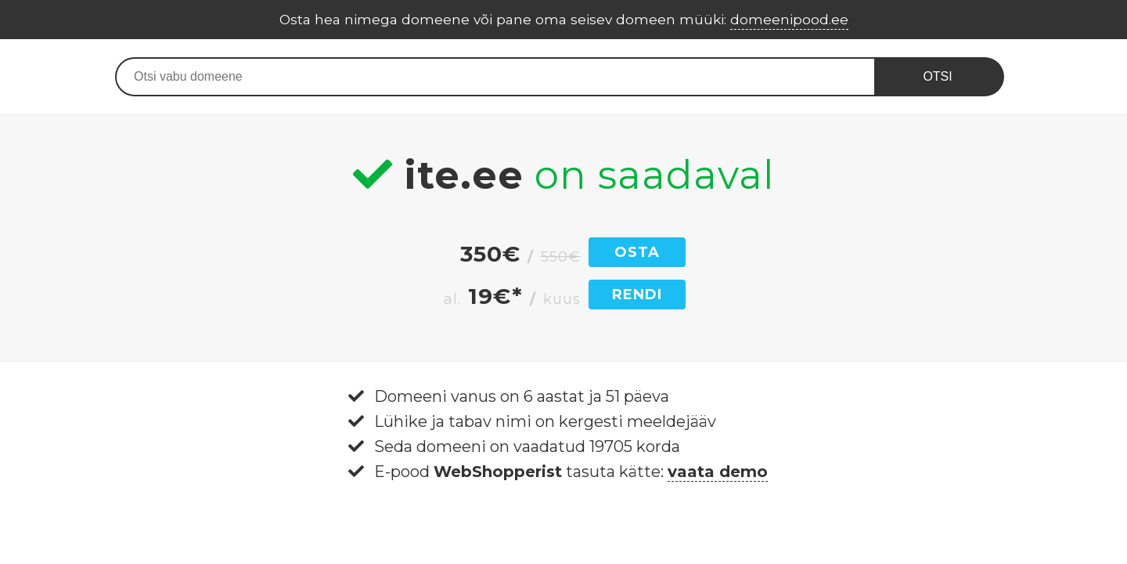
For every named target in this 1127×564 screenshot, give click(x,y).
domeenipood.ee (789, 19)
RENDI (637, 294)
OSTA (637, 252)
